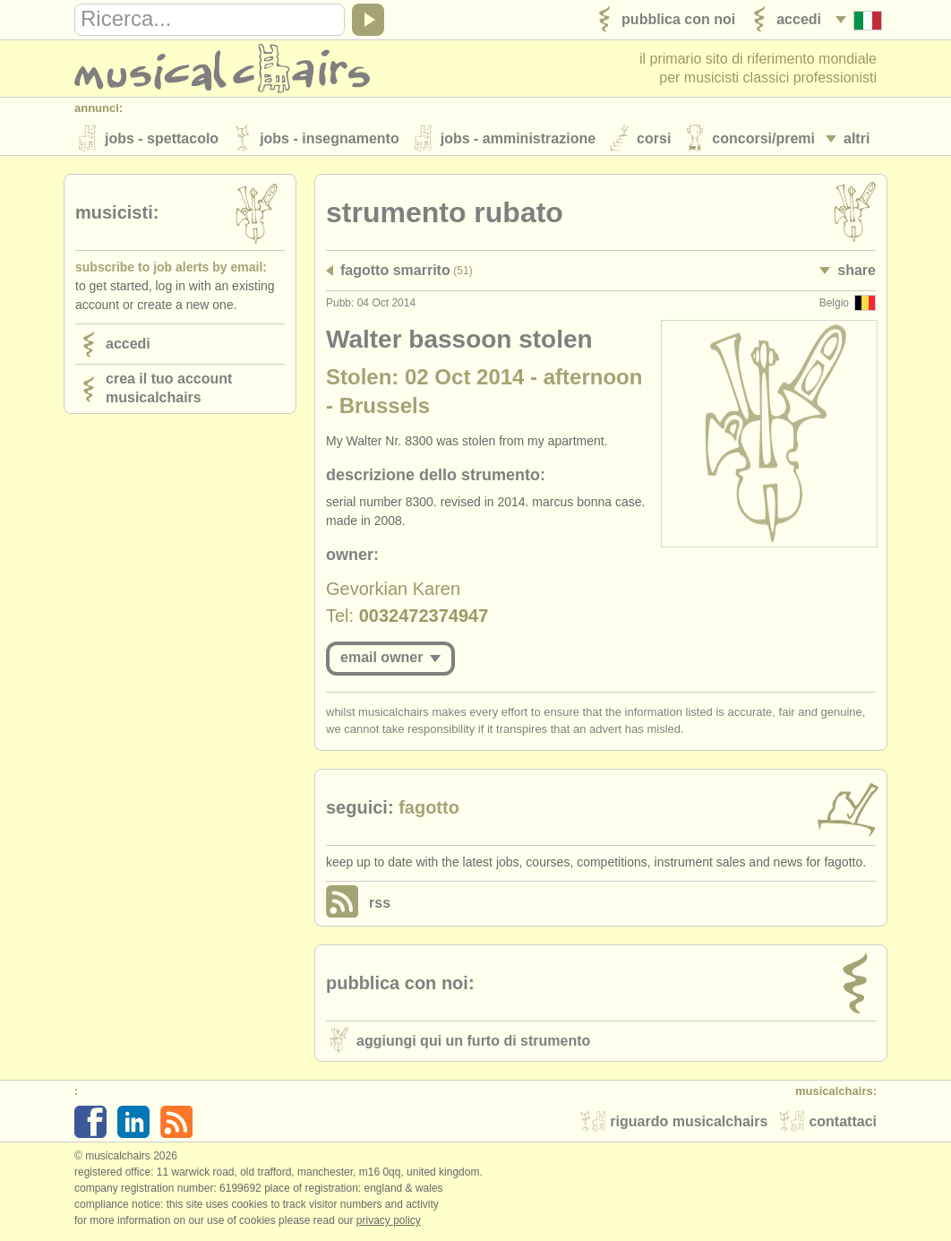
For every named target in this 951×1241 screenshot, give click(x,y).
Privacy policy (388, 1222)
